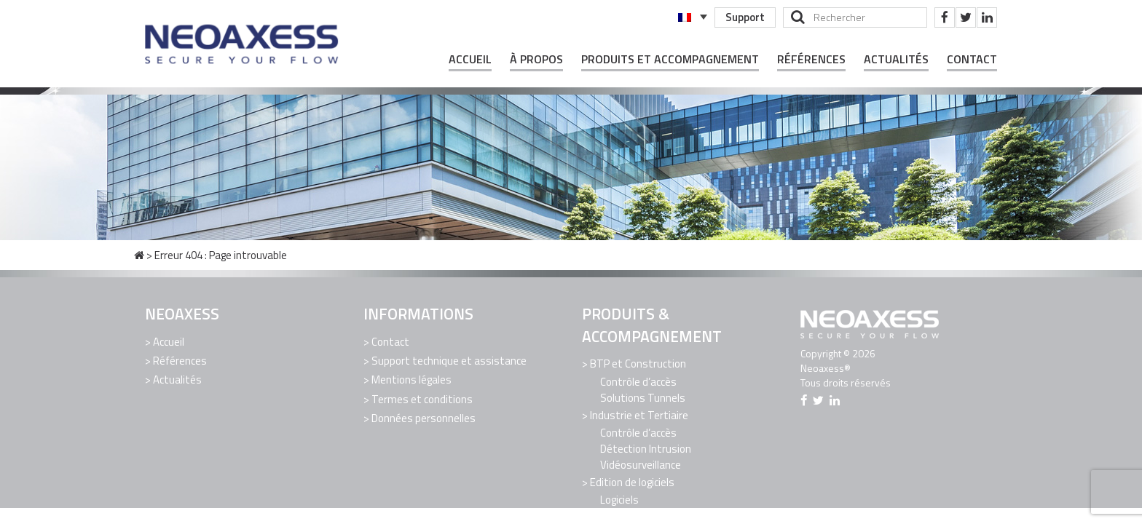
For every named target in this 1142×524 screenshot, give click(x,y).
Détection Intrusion (645, 447)
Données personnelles (423, 416)
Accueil (470, 59)
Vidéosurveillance (640, 463)
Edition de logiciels (632, 480)
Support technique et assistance (449, 360)
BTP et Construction (638, 363)
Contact (972, 59)
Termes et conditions (422, 397)
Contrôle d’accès (638, 381)
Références (811, 59)
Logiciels (619, 498)
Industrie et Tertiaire (639, 414)
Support (744, 17)
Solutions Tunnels (642, 397)
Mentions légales (411, 378)
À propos (536, 59)
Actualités (896, 59)
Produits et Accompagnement (670, 59)
